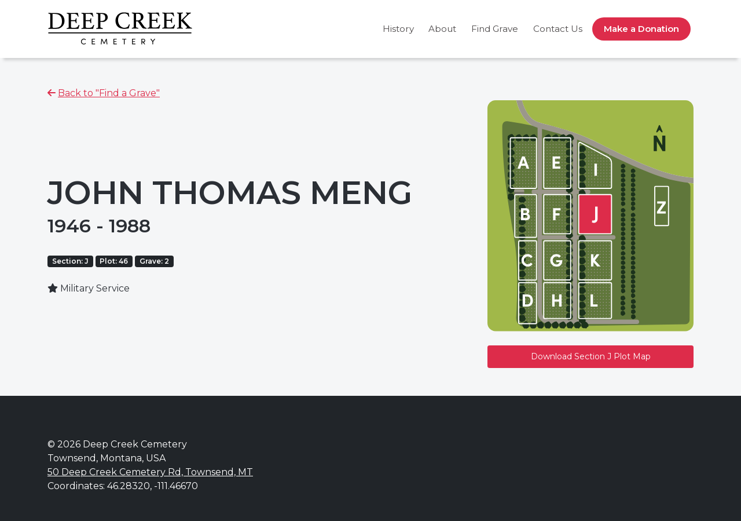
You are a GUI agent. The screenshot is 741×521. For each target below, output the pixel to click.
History (398, 28)
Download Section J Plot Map (591, 356)
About (442, 28)
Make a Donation (641, 28)
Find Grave (494, 28)
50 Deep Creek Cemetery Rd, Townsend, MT (150, 472)
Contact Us (557, 28)
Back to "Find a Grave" (109, 93)
